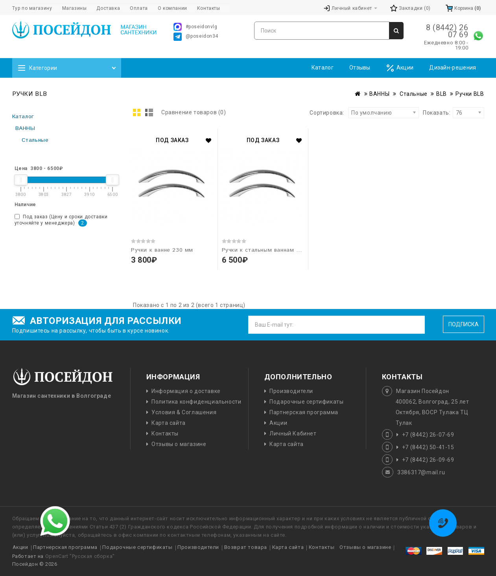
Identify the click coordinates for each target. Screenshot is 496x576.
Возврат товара (245, 547)
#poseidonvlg (195, 27)
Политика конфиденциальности (196, 402)
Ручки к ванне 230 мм (162, 250)
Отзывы (360, 67)
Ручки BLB (469, 94)
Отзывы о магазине (178, 444)
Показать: (425, 113)
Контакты (165, 433)
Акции (400, 68)
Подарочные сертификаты (306, 402)
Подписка (463, 324)
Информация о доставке (186, 391)
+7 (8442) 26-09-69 (428, 460)
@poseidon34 (196, 37)
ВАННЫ (379, 94)
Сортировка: (327, 113)
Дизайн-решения (452, 67)
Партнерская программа (303, 412)
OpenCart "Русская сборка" (80, 556)
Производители (291, 391)
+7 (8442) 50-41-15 (428, 447)
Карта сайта (168, 423)
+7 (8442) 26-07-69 (428, 435)
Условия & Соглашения (183, 412)
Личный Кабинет (292, 433)
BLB (441, 94)
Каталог (323, 67)
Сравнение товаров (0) (193, 112)
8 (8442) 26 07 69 (447, 31)
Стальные (412, 94)
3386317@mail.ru (421, 472)
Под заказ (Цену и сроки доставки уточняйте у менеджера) (61, 220)
